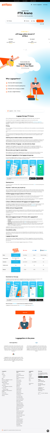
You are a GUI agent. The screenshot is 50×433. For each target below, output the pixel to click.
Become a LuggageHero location (7, 379)
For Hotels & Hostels (5, 381)
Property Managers (6, 383)
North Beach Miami (19, 423)
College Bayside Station (20, 405)
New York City (31, 378)
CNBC (33, 305)
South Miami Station (19, 402)
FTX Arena (18, 417)
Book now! (25, 312)
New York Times (22, 305)
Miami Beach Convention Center (20, 378)
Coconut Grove (18, 381)
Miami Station (18, 401)
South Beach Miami (19, 413)
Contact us (39, 393)
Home (3, 373)
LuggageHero (10, 110)
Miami (15, 110)
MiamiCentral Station (19, 419)
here (34, 184)
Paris (29, 379)
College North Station (19, 404)
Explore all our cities (31, 384)
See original (11, 39)
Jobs (3, 377)
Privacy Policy (4, 392)
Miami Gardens (18, 380)
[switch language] (31, 5)
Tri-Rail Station (18, 394)
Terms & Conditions (5, 394)
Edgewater (18, 385)
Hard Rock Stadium (19, 420)
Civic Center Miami (19, 396)
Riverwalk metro (19, 408)
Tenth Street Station (19, 397)
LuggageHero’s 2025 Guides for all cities (7, 391)
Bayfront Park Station (19, 406)
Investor (4, 375)
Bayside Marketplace (19, 421)
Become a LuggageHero (37, 4)
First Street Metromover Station (20, 376)
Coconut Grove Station (20, 398)
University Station (19, 388)
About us (3, 374)
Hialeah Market (18, 389)
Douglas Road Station (19, 393)
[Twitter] (43, 393)
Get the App (45, 4)
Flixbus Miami (18, 374)
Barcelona (30, 374)
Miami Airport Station (19, 412)
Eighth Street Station (19, 400)
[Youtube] (46, 393)
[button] (48, 431)
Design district (18, 384)
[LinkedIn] (47, 393)
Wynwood (18, 386)
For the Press (4, 387)
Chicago (30, 375)
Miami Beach (18, 424)
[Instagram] (44, 393)
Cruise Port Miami (19, 425)
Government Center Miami (20, 415)
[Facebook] (41, 393)
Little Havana (18, 382)
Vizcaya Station (18, 390)
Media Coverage (5, 389)
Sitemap (3, 395)
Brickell (17, 409)
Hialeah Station (18, 392)
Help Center (4, 385)
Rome (30, 380)
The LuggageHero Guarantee (7, 386)
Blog (2, 378)
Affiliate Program (4, 382)
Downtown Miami (19, 416)
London (30, 376)
